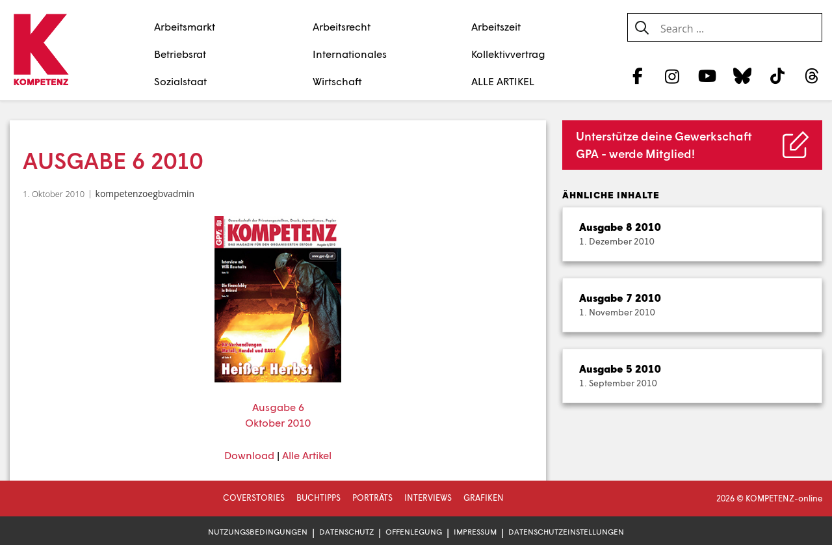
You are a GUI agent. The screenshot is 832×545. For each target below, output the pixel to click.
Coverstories (254, 497)
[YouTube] (707, 75)
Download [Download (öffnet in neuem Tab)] (249, 455)
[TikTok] (777, 75)
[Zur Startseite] (41, 50)
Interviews (428, 497)
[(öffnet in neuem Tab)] (278, 299)
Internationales (350, 53)
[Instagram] (672, 75)
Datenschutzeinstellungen (566, 532)
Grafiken (483, 497)
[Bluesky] (742, 75)
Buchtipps (318, 497)
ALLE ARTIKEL (502, 81)
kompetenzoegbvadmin (145, 193)
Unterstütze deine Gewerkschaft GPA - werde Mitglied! (664, 145)
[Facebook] (637, 75)
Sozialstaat (180, 81)
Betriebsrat (180, 53)
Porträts (372, 497)
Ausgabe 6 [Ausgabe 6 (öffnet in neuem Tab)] (278, 407)
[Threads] (812, 75)
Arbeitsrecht (341, 26)
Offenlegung (413, 532)
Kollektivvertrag (508, 53)
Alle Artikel (307, 455)
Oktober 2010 (278, 422)
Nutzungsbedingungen (257, 532)
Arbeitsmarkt (184, 26)
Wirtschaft (337, 81)
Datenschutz (346, 532)
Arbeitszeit (496, 26)
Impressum (475, 532)
